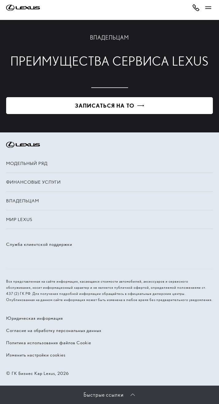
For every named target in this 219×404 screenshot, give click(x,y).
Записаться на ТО (104, 105)
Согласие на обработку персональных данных (53, 330)
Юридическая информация (34, 318)
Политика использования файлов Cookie (48, 342)
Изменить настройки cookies (35, 355)
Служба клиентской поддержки (39, 244)
